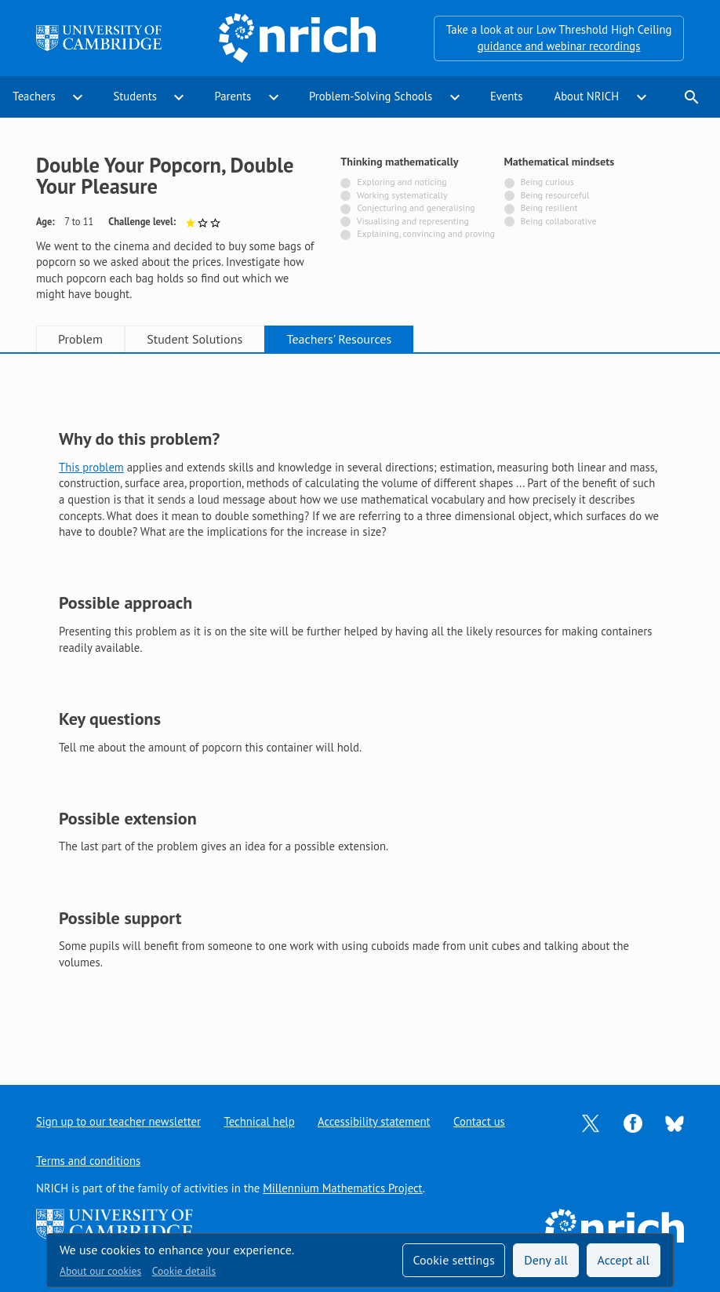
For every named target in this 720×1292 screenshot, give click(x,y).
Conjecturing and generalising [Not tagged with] (416, 207)
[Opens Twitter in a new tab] (590, 1122)
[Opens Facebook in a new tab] (633, 1122)
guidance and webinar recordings (559, 45)
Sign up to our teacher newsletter (118, 1121)
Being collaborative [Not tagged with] (558, 221)
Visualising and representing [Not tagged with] (413, 221)
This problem (91, 467)
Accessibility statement (374, 1121)
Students (134, 96)
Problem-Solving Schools (370, 96)
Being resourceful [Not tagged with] (554, 195)
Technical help (259, 1121)
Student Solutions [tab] (194, 339)
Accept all (624, 1260)
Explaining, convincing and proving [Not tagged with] (426, 233)
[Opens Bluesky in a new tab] (674, 1122)
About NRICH (587, 96)
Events (506, 96)
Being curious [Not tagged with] (546, 181)
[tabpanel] (360, 706)
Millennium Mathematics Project (343, 1188)
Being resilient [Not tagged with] (548, 207)
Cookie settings (453, 1260)
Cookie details (184, 1271)
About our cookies (100, 1271)
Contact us (479, 1121)
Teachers (34, 96)
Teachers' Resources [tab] (339, 339)
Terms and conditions (88, 1160)
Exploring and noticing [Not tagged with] (401, 181)
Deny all (546, 1260)
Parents (233, 96)
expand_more (77, 97)
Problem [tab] (80, 339)
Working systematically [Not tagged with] (402, 195)
